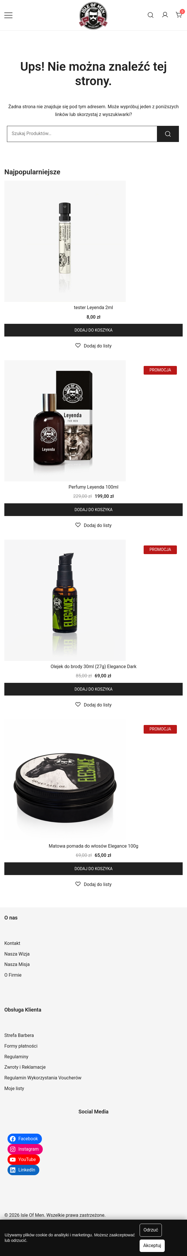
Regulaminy (16, 1056)
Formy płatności (21, 1046)
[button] (93, 346)
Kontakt (12, 943)
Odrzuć (150, 1230)
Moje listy (14, 1088)
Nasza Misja (17, 964)
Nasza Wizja (17, 954)
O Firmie (13, 975)
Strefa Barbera (19, 1035)
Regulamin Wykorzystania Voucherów (43, 1078)
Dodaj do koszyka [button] (94, 330)
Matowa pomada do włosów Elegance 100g (93, 846)
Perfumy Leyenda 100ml (93, 487)
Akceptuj (152, 1245)
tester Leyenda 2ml (93, 307)
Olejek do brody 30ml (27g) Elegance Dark (93, 666)
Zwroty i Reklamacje (25, 1067)
